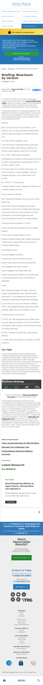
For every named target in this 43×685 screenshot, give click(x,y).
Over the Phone (21, 639)
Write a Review (7, 21)
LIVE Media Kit (21, 632)
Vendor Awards (7, 26)
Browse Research (21, 648)
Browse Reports (8, 16)
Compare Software (30, 16)
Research (11, 69)
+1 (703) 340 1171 (21, 533)
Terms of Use (21, 621)
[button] (21, 680)
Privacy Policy (21, 623)
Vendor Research (29, 26)
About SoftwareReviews (32, 21)
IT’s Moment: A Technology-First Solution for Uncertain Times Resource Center (22, 526)
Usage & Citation (21, 619)
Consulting (21, 643)
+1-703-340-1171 (21, 581)
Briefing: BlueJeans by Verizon (27, 69)
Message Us (21, 587)
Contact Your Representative (21, 53)
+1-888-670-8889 (21, 575)
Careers (21, 614)
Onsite (21, 641)
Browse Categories (30, 11)
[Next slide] (39, 512)
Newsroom (21, 616)
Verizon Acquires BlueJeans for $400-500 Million (20, 443)
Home (4, 69)
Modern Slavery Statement (21, 624)
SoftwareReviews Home (11, 11)
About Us (21, 612)
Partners (21, 630)
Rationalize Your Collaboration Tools (15, 447)
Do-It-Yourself (21, 637)
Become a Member (21, 558)
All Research (9, 469)
